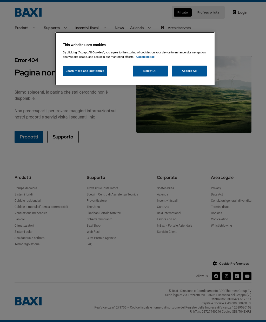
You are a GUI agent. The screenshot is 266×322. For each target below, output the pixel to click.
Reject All (150, 71)
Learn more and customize (85, 71)
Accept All (189, 71)
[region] (135, 58)
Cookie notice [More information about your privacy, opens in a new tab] (145, 57)
